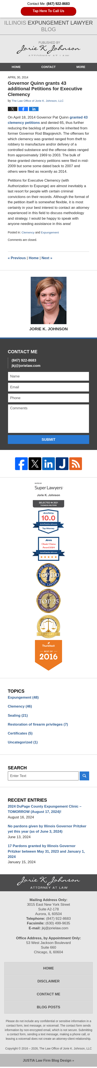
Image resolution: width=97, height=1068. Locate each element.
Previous (17, 258)
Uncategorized (23, 743)
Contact (48, 67)
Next (47, 258)
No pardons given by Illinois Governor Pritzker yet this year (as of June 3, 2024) (47, 829)
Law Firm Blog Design (47, 1062)
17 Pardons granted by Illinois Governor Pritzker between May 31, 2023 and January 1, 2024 (47, 852)
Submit (48, 439)
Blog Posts (48, 1008)
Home (16, 67)
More (80, 67)
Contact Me (48, 995)
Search (84, 776)
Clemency (28, 232)
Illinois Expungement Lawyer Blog (48, 48)
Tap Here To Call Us (48, 11)
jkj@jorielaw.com (26, 365)
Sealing (18, 716)
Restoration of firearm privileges (38, 725)
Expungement (50, 232)
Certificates (20, 734)
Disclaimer (48, 982)
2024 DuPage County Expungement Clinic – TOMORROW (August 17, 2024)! (45, 809)
